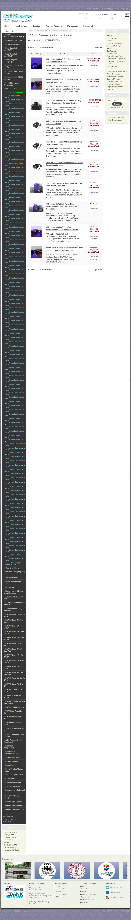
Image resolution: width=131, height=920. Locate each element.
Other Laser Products (14, 806)
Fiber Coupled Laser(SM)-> (10, 55)
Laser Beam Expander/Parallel (11, 753)
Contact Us (8, 840)
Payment (110, 41)
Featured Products (54, 26)
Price (94, 54)
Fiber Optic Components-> (9, 747)
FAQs (109, 48)
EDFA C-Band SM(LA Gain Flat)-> (13, 650)
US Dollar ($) (83, 14)
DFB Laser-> (10, 587)
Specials (36, 26)
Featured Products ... (10, 819)
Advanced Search (117, 107)
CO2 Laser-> (10, 779)
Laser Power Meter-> (13, 758)
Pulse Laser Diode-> (13, 786)
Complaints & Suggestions (116, 58)
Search (112, 95)
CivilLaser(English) (91, 8)
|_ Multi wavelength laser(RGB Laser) (12, 563)
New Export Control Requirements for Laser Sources (115, 86)
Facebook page (112, 892)
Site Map (7, 842)
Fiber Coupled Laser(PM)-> (10, 61)
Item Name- (64, 54)
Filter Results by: (34, 41)
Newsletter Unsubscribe (12, 850)
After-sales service (113, 74)
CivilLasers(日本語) (106, 9)
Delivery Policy (112, 53)
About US (110, 36)
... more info (94, 65)
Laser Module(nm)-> (13, 41)
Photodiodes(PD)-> (13, 782)
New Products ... (9, 817)
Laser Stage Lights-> (13, 802)
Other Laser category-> (14, 809)
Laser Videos (111, 69)
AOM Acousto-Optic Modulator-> (13, 741)
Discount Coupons (10, 847)
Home (7, 26)
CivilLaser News (112, 66)
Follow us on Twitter (114, 887)
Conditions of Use (10, 837)
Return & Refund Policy (115, 56)
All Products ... (8, 822)
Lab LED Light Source (14, 775)
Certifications (111, 51)
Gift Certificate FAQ (10, 845)
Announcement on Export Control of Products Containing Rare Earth (115, 79)
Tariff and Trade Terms (114, 43)
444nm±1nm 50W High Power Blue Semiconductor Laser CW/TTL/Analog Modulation (61, 206)
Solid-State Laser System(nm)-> (11, 84)
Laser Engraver (11, 761)
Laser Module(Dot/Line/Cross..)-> (14, 36)
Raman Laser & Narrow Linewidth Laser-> (14, 592)
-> (14, 93)
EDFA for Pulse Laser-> (14, 707)
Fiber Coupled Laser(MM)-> (10, 49)
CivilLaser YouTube (114, 897)
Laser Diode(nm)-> (12, 44)
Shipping (84, 891)
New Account (123, 19)
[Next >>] (98, 47)
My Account (72, 26)
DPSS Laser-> (11, 89)
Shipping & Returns (10, 832)
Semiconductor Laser (43, 30)
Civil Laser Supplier (21, 911)
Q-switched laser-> (13, 568)
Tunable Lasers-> (12, 578)
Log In (94, 19)
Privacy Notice (9, 835)
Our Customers (112, 38)
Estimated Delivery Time (115, 46)
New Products (21, 26)
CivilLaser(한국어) (122, 9)
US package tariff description (117, 71)
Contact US (88, 26)
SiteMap (51, 911)
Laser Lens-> (10, 765)
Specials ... (7, 814)
